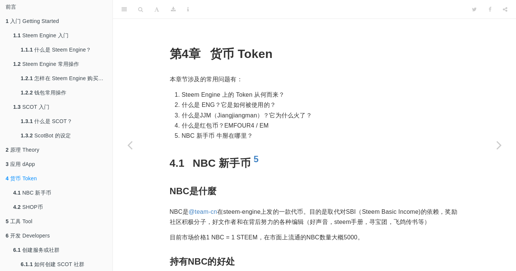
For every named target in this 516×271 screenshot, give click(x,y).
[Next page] (499, 145)
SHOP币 (28, 207)
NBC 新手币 (32, 193)
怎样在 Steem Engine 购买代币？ (67, 78)
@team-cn (203, 212)
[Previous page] (130, 145)
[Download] (173, 9)
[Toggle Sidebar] (124, 9)
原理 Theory (22, 150)
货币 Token (21, 178)
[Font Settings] (157, 9)
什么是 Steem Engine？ (56, 50)
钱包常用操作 (43, 93)
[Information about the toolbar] (188, 9)
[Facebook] (490, 9)
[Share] (505, 9)
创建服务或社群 (36, 250)
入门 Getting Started (32, 21)
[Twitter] (474, 9)
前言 (11, 7)
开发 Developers (28, 236)
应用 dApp (20, 164)
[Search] (140, 9)
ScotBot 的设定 (46, 135)
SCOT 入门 (31, 107)
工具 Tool (19, 221)
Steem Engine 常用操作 (46, 64)
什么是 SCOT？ (46, 121)
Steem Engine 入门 (40, 35)
